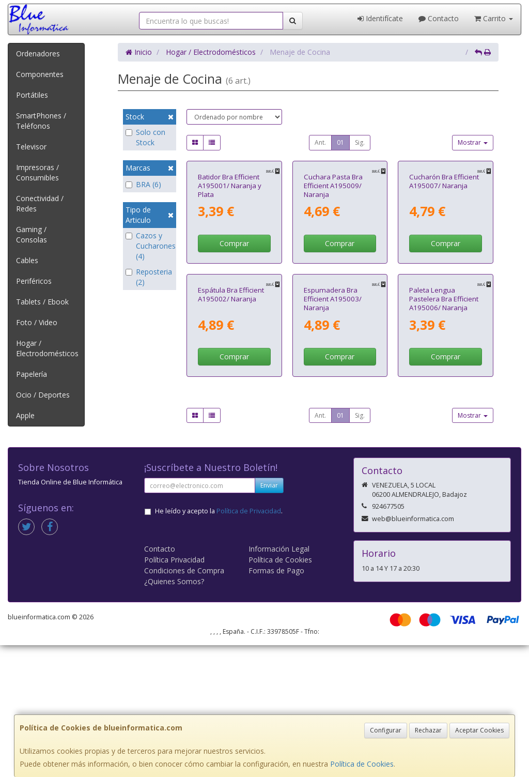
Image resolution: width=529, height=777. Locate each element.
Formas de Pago (276, 702)
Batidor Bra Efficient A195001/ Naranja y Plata (229, 256)
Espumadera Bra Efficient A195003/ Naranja (333, 441)
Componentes (40, 74)
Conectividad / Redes (40, 203)
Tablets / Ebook (42, 302)
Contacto (438, 18)
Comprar (234, 314)
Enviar (269, 617)
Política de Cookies (362, 764)
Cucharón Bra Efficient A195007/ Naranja (444, 252)
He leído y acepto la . (219, 642)
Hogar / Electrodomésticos (47, 348)
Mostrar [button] (473, 142)
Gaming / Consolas (31, 234)
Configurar (385, 730)
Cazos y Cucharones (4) (150, 246)
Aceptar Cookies (479, 730)
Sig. (360, 142)
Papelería (31, 374)
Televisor (31, 146)
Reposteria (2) (149, 277)
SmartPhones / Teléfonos (41, 121)
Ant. (320, 142)
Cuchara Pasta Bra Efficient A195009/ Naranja (333, 256)
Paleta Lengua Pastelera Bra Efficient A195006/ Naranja (443, 441)
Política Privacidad (174, 691)
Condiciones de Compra (184, 702)
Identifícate (380, 18)
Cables (27, 260)
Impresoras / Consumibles (37, 172)
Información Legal (278, 680)
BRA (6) (143, 184)
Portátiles (32, 95)
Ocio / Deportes (43, 395)
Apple (25, 415)
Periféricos (34, 281)
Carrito (493, 18)
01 (340, 142)
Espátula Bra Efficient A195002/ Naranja (231, 437)
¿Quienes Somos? (174, 713)
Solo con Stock (145, 137)
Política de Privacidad (248, 642)
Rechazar (428, 730)
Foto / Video (36, 322)
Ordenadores (38, 53)
